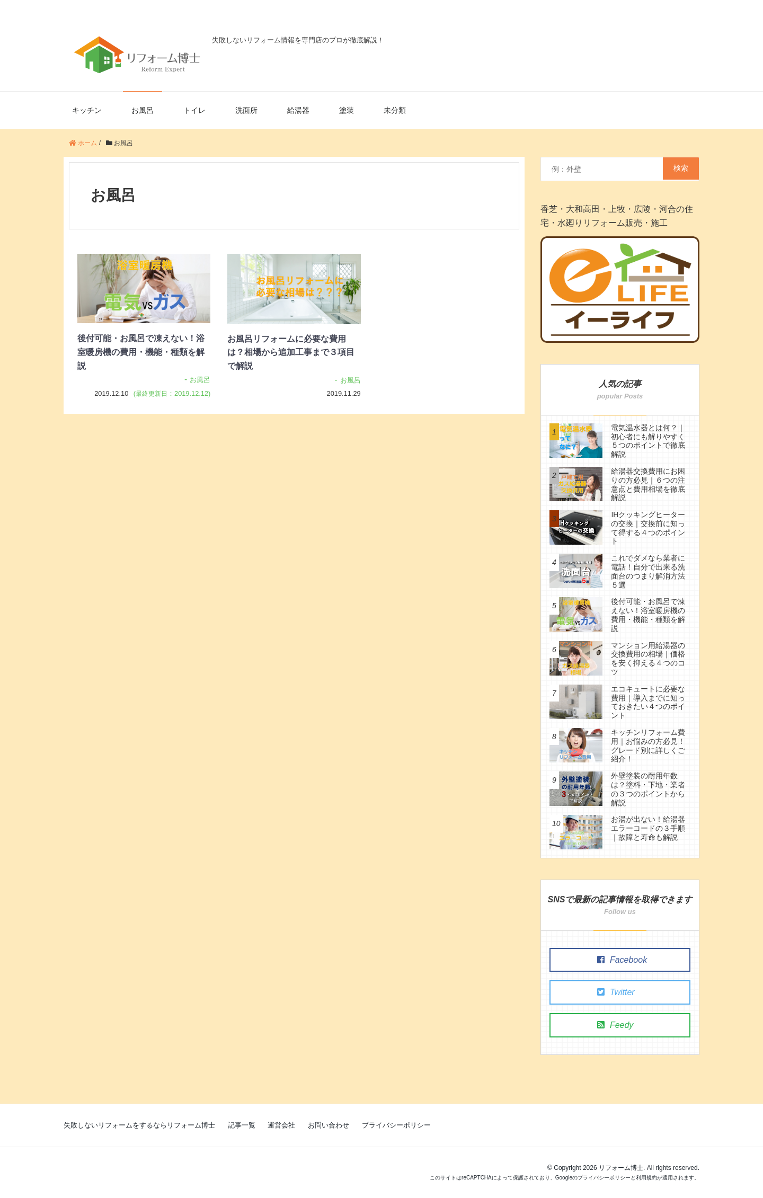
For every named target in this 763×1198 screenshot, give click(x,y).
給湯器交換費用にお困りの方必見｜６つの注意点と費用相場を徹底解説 (648, 484)
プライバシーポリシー (396, 1125)
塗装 (346, 110)
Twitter (605, 992)
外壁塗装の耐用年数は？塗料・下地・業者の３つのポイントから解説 (648, 788)
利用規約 (646, 1178)
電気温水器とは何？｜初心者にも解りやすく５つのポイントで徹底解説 (648, 440)
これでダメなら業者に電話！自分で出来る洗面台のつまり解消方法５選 (648, 571)
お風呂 (142, 110)
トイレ (194, 110)
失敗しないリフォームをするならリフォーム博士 (139, 1125)
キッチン (87, 110)
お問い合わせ (328, 1125)
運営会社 (281, 1125)
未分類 (395, 110)
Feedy (604, 1025)
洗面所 (246, 110)
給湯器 (298, 110)
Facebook (611, 959)
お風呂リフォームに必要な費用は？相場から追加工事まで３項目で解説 (290, 352)
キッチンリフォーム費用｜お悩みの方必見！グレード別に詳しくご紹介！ (648, 745)
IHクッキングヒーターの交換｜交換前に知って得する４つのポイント (648, 527)
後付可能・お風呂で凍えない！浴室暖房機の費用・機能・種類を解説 (141, 352)
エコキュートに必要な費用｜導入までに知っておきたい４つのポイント (648, 702)
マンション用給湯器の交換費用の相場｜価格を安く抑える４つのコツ (648, 658)
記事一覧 (241, 1125)
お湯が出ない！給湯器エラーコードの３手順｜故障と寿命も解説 (648, 828)
